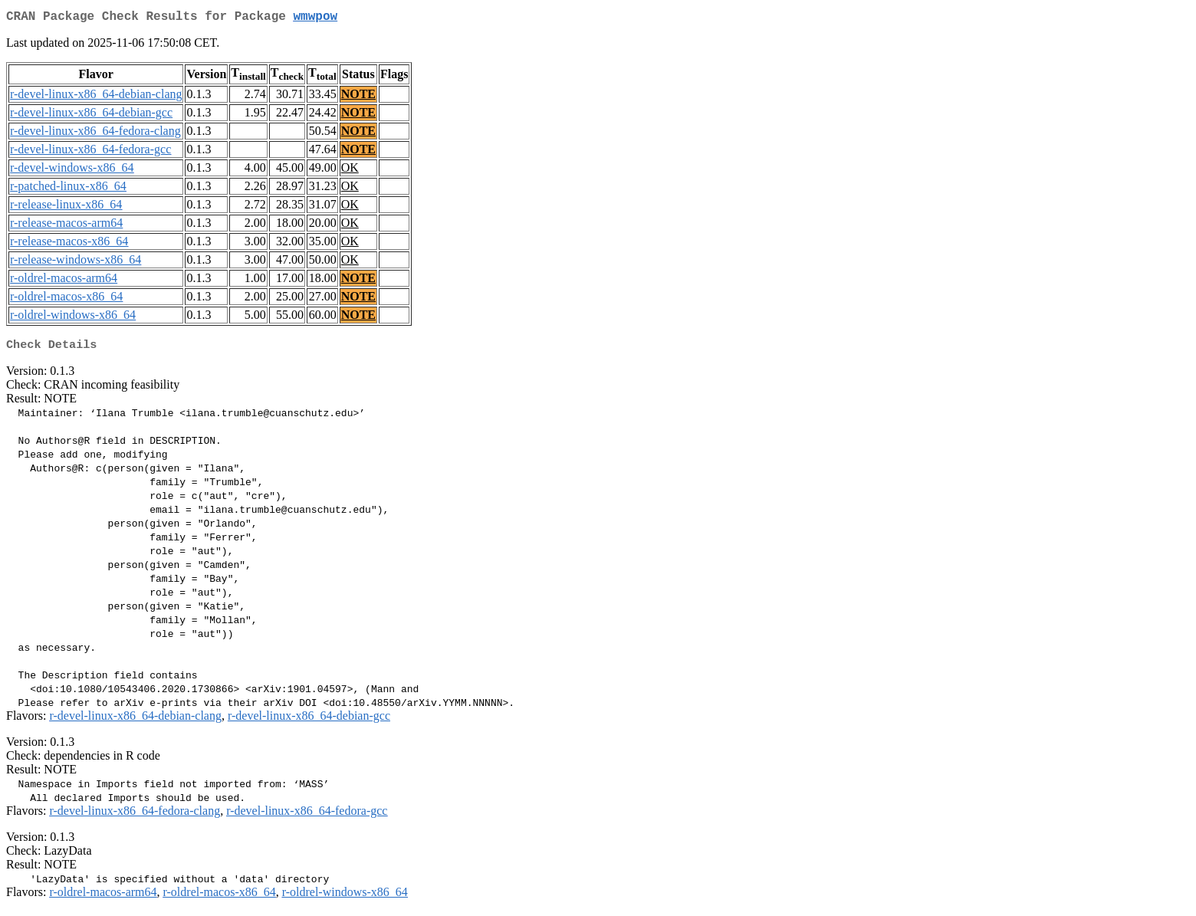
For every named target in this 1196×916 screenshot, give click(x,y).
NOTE (358, 96)
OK (350, 170)
